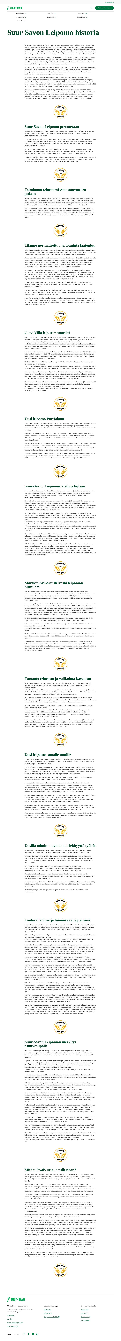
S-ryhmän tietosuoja (72, 1336)
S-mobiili (84, 13)
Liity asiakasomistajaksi (104, 8)
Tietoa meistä (72, 13)
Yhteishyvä (85, 1302)
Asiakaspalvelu (109, 2)
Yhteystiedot (11, 1308)
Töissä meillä (46, 13)
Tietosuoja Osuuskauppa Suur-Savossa (104, 1336)
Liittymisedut (48, 1306)
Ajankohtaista (11, 13)
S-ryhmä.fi (85, 1306)
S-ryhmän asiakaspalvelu (15, 1315)
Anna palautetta (12, 1318)
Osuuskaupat (85, 1309)
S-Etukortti (34, 13)
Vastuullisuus (59, 13)
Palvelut (23, 13)
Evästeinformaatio (86, 1336)
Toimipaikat (85, 1313)
